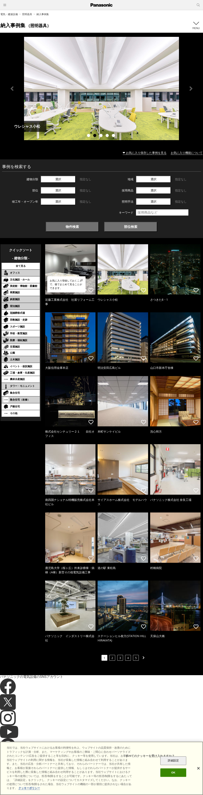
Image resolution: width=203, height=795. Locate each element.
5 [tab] (114, 136)
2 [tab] (95, 136)
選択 (58, 179)
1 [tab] (89, 136)
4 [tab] (108, 136)
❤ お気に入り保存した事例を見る (145, 153)
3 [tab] (101, 136)
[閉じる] (198, 768)
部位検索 (130, 226)
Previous (12, 88)
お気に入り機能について (187, 153)
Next (191, 88)
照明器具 (27, 14)
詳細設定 (173, 760)
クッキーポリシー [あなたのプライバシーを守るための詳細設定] (29, 788)
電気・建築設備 (9, 14)
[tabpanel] (101, 88)
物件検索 (72, 226)
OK (173, 772)
